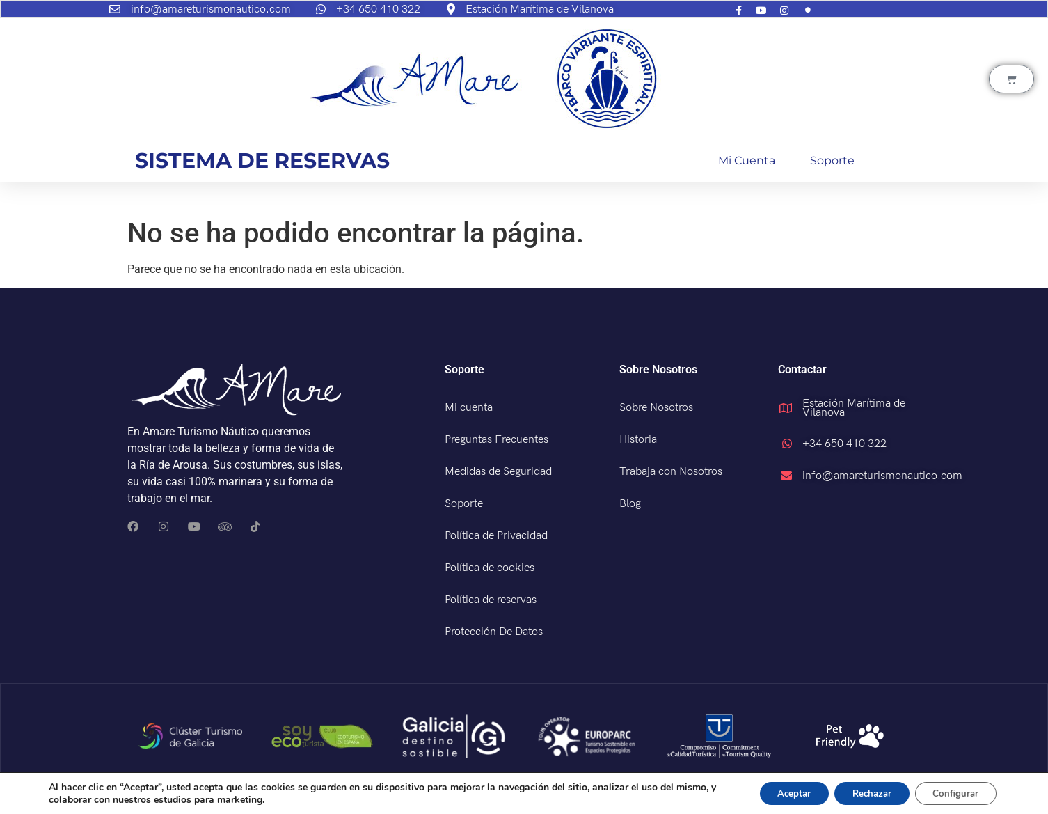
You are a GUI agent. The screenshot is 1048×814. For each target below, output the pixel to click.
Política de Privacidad (496, 535)
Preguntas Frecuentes (496, 439)
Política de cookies (489, 567)
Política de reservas (491, 599)
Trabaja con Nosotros (670, 471)
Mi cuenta (746, 160)
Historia (638, 439)
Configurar (952, 792)
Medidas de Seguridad (498, 471)
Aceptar (774, 792)
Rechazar (860, 792)
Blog (630, 503)
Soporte (832, 160)
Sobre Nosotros (656, 407)
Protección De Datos (494, 632)
